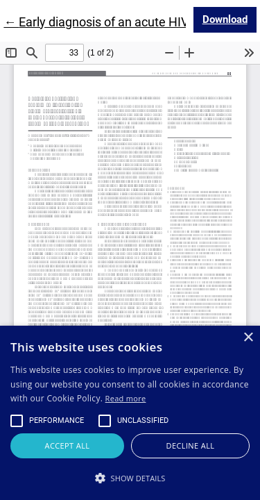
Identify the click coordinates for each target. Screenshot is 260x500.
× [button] (248, 338)
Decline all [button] (190, 445)
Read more (125, 398)
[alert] (130, 413)
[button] (130, 478)
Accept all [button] (67, 445)
